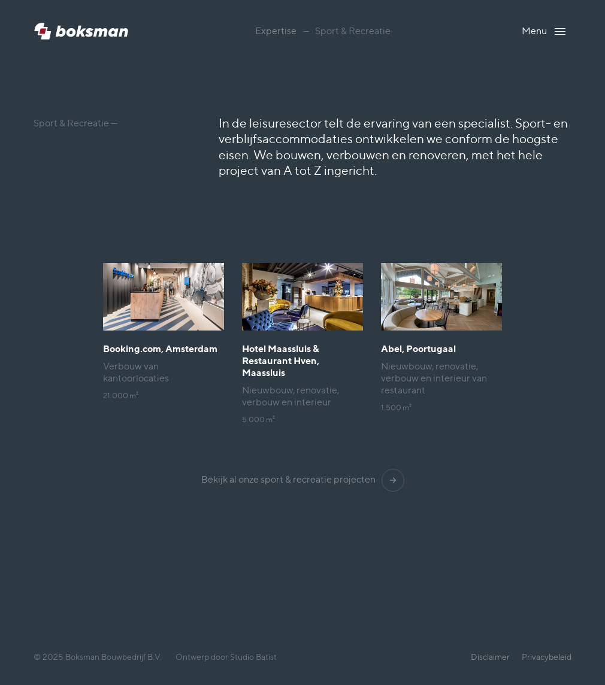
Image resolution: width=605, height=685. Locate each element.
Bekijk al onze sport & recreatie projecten (302, 479)
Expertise (276, 31)
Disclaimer (490, 656)
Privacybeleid (546, 656)
